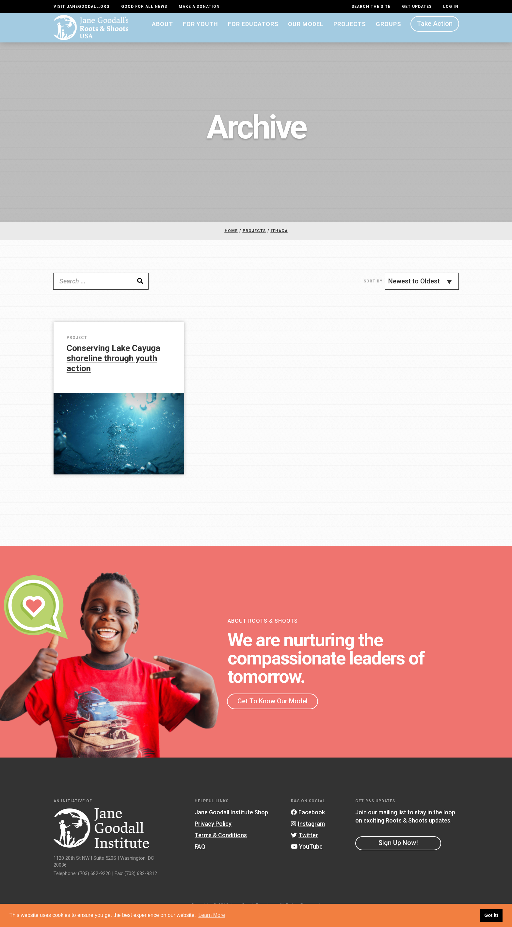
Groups (388, 31)
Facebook (308, 824)
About (162, 31)
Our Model (306, 31)
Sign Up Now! (398, 855)
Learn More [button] (211, 915)
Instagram (308, 835)
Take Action (435, 31)
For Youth (200, 31)
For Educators (253, 31)
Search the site (371, 6)
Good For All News (144, 6)
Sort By (373, 293)
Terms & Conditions (221, 847)
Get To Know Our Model (272, 713)
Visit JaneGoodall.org (82, 6)
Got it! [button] (491, 915)
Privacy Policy (213, 835)
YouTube (307, 858)
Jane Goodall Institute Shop (231, 824)
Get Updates (417, 6)
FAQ (200, 858)
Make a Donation (199, 6)
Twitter (304, 847)
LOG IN (450, 6)
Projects (349, 31)
